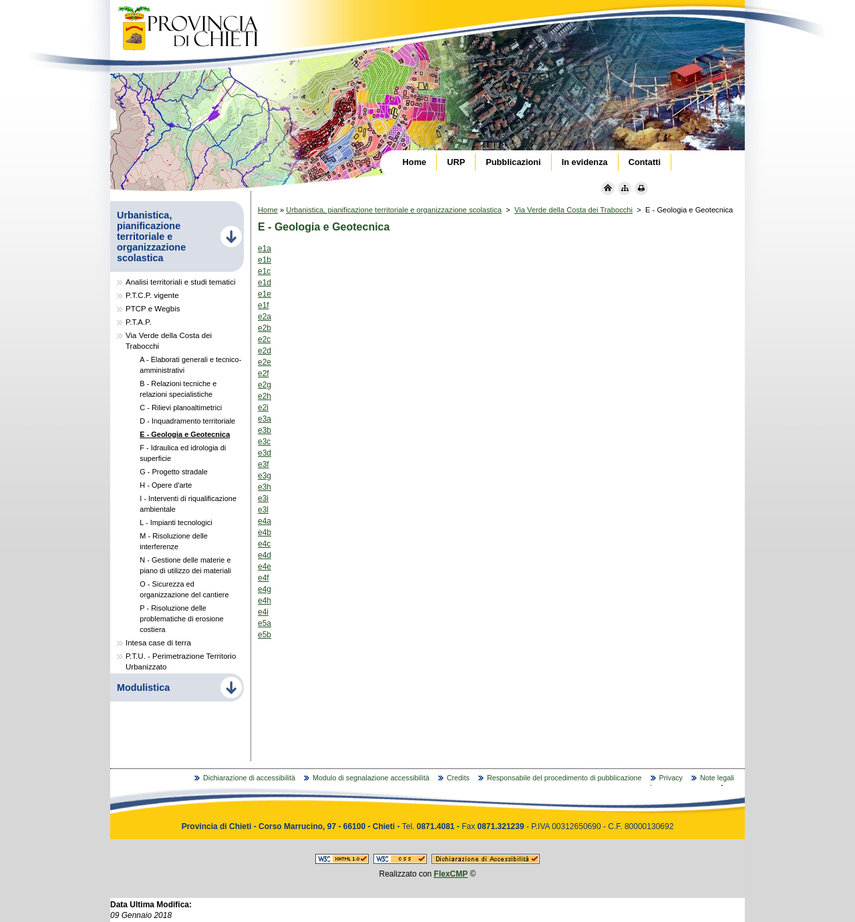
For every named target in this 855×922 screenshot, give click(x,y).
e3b (264, 430)
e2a (264, 316)
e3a (264, 419)
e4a (264, 521)
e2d (264, 350)
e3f (263, 464)
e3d (264, 453)
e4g (264, 589)
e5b (264, 634)
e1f (263, 305)
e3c (264, 441)
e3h (264, 487)
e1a (264, 248)
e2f (263, 373)
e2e (264, 362)
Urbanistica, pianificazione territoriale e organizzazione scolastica (394, 210)
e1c (264, 271)
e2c (264, 339)
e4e (264, 566)
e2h (264, 396)
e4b (264, 532)
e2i (263, 407)
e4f (263, 578)
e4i (263, 612)
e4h (264, 600)
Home (268, 210)
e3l (263, 509)
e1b (264, 260)
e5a (264, 623)
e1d (264, 282)
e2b (264, 328)
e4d (264, 555)
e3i (263, 498)
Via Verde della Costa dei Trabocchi (573, 210)
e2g (264, 385)
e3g (264, 475)
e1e (264, 294)
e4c (264, 544)
